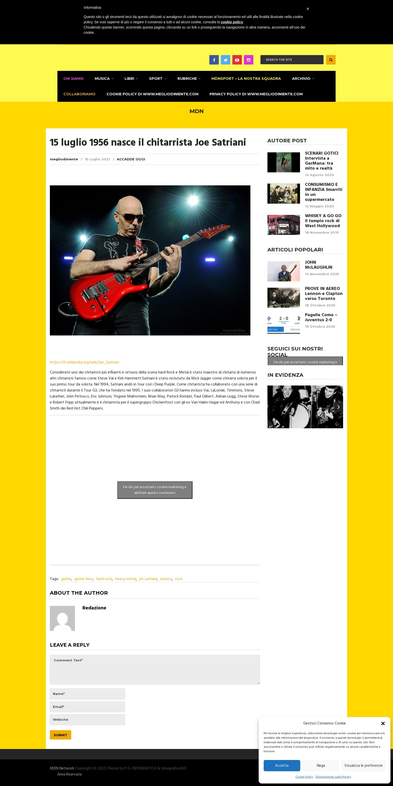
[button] (382, 723)
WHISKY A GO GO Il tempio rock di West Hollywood (323, 219)
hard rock (104, 577)
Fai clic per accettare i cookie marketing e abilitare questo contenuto (154, 488)
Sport (152, 78)
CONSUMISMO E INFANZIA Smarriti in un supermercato (323, 191)
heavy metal (125, 577)
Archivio (295, 78)
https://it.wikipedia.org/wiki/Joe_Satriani (84, 361)
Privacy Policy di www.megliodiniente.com (253, 93)
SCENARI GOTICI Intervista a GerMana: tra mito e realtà (321, 159)
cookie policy (232, 22)
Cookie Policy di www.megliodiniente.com (151, 93)
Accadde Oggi (131, 157)
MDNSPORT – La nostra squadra (241, 78)
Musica (100, 78)
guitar (66, 577)
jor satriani (148, 577)
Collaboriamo (78, 93)
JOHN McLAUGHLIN (318, 263)
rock (178, 577)
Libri (127, 78)
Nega (321, 766)
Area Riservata (69, 772)
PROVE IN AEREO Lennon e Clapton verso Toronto (324, 292)
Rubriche (182, 78)
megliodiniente (64, 157)
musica (166, 577)
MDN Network (62, 766)
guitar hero (83, 577)
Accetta (281, 766)
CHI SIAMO (72, 78)
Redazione (94, 607)
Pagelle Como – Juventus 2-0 (321, 316)
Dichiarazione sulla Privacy (333, 776)
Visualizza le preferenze (363, 766)
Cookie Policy (304, 776)
